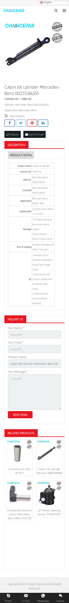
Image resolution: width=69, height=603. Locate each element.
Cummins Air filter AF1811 (19, 471)
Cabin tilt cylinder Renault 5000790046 (49, 471)
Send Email (34, 134)
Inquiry (12, 134)
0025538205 (17, 116)
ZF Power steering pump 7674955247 (49, 512)
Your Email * (15, 342)
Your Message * (18, 371)
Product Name (17, 357)
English (46, 2)
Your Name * (16, 328)
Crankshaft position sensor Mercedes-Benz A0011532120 (19, 514)
